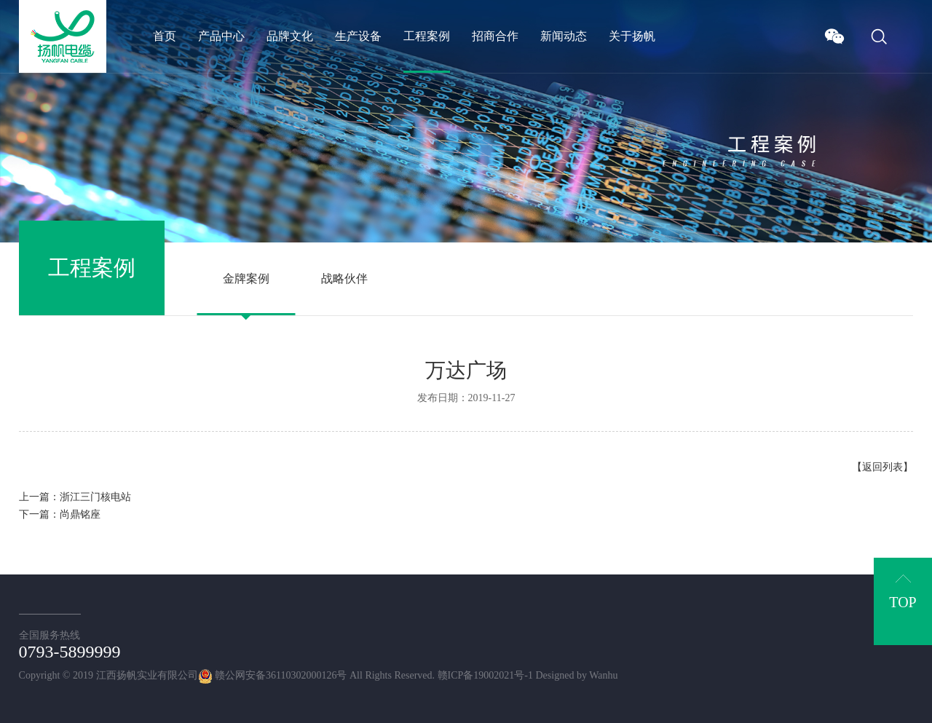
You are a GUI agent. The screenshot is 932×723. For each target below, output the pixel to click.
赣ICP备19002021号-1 (485, 675)
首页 (164, 36)
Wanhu (603, 675)
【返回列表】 (882, 467)
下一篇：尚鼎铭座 (59, 514)
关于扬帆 (632, 36)
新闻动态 (563, 36)
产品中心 (221, 36)
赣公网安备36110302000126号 (272, 675)
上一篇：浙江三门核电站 (75, 496)
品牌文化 (289, 36)
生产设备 (358, 36)
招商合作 (495, 36)
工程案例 (426, 36)
